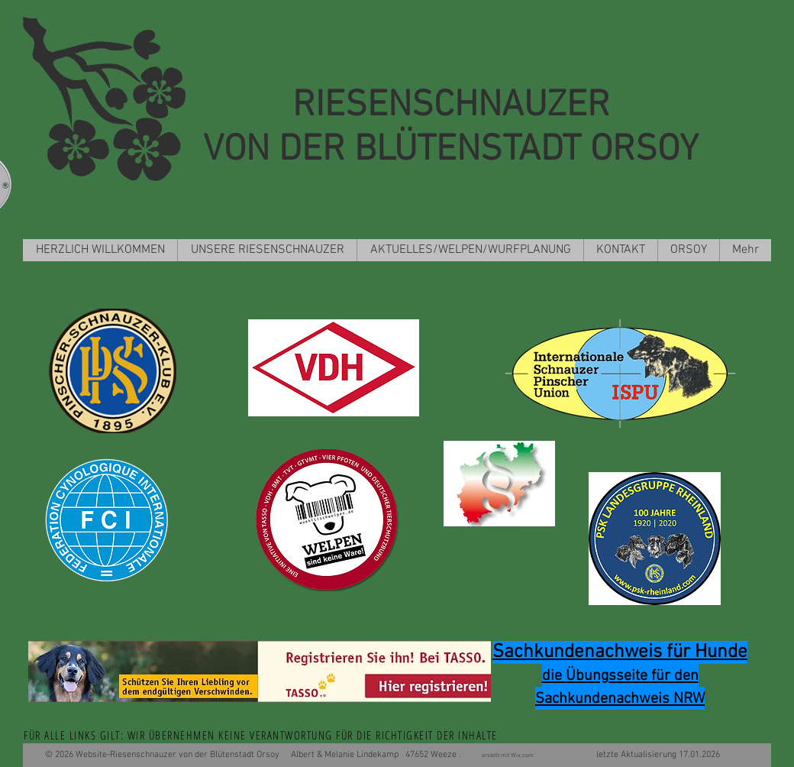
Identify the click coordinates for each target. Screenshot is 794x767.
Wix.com (524, 755)
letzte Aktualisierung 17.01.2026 (628, 754)
